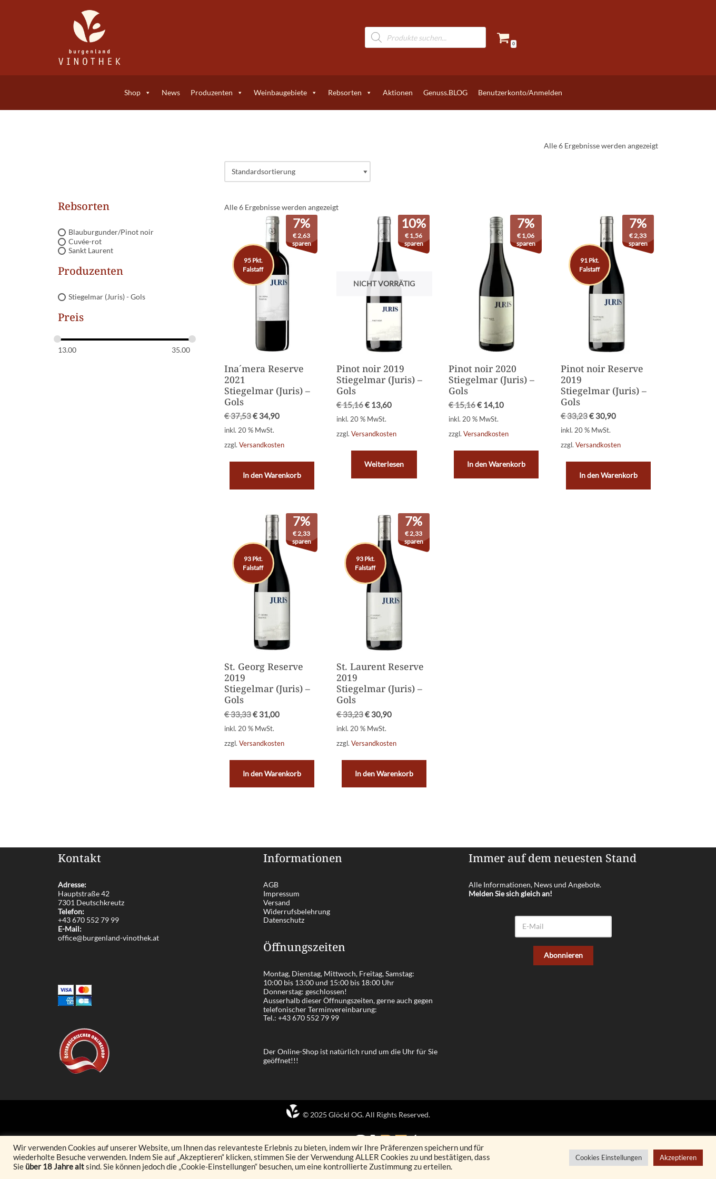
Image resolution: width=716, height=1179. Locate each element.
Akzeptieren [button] (678, 1157)
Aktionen (398, 92)
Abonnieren (563, 955)
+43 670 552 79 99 (88, 919)
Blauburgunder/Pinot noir (111, 231)
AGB (271, 884)
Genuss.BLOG (445, 92)
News (171, 92)
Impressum (281, 893)
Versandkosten (261, 445)
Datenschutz (283, 919)
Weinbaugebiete (285, 92)
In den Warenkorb (272, 475)
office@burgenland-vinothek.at (108, 937)
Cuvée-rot (85, 241)
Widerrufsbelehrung (296, 911)
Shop (137, 92)
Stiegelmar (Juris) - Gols (106, 296)
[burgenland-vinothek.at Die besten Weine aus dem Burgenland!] (89, 37)
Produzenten (217, 92)
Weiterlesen (384, 463)
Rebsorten (350, 92)
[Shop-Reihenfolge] (297, 172)
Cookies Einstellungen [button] (608, 1157)
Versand (276, 902)
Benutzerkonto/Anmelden (520, 92)
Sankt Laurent (90, 250)
